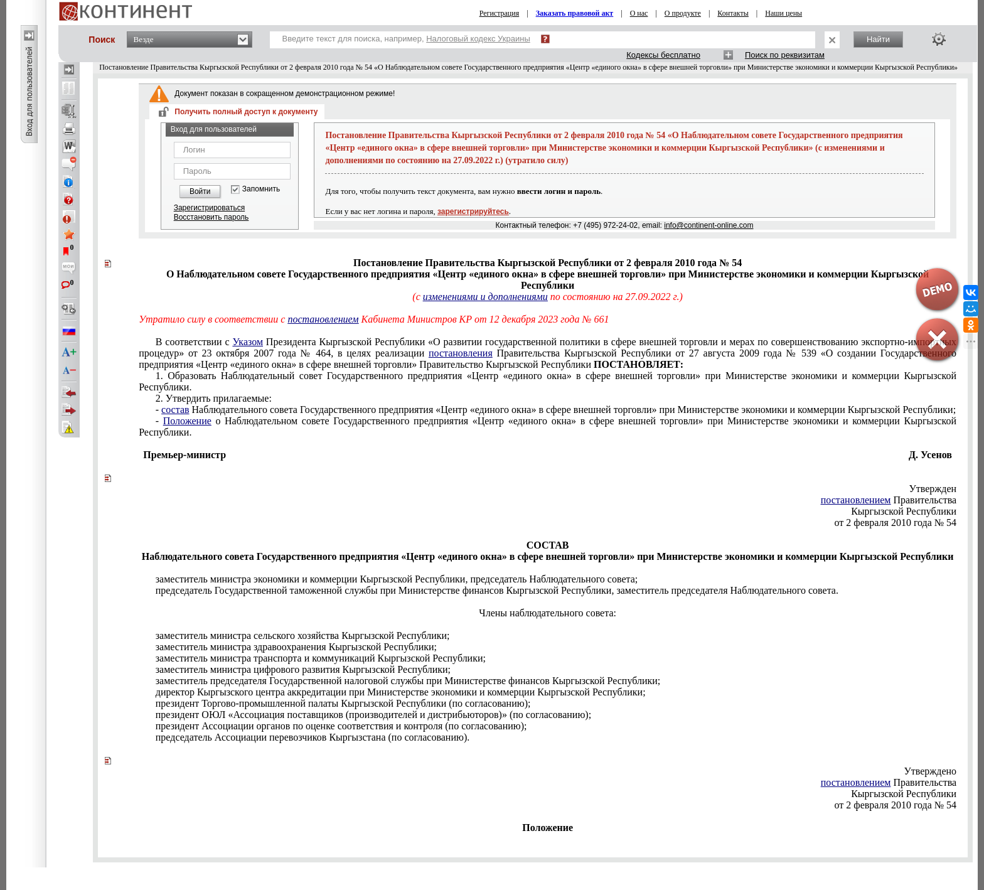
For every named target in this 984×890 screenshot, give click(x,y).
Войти (200, 191)
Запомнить (261, 189)
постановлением (322, 319)
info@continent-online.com (708, 225)
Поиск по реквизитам (785, 55)
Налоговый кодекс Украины (478, 38)
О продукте (683, 13)
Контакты (733, 13)
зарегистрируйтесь (473, 211)
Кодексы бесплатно (663, 55)
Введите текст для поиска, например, (406, 38)
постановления (461, 353)
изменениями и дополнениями (485, 296)
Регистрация (499, 13)
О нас (639, 13)
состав (175, 409)
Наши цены (783, 13)
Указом (247, 341)
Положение (187, 421)
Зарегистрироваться (209, 207)
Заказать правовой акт (575, 13)
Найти (878, 39)
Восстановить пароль (211, 217)
